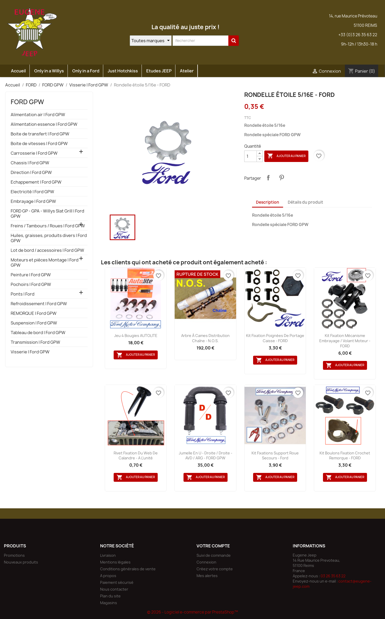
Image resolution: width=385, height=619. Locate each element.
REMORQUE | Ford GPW (34, 313)
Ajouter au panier (286, 156)
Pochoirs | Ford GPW (31, 284)
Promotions (14, 555)
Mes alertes (207, 575)
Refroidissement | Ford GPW (39, 304)
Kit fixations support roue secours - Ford (275, 456)
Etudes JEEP (159, 71)
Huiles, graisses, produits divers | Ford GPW (49, 238)
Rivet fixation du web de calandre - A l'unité (136, 456)
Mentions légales (115, 562)
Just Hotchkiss (123, 71)
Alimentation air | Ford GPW (38, 114)
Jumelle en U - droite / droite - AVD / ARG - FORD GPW (205, 456)
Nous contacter (114, 589)
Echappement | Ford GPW (36, 182)
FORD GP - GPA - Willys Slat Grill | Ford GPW (47, 213)
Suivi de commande (214, 555)
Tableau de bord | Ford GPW (38, 332)
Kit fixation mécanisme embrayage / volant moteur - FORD (344, 340)
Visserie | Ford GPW (30, 352)
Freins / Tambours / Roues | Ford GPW (48, 226)
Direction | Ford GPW (31, 172)
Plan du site (110, 595)
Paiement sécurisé (116, 582)
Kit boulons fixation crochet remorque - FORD (345, 456)
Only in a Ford (85, 71)
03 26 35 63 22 (333, 575)
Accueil (18, 71)
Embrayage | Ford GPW (33, 201)
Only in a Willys (49, 71)
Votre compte (213, 546)
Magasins (108, 602)
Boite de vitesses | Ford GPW (39, 143)
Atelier (187, 71)
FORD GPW (27, 101)
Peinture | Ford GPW (31, 275)
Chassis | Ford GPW (30, 163)
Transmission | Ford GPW (35, 342)
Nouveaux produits (21, 562)
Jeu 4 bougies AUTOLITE (135, 335)
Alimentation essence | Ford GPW (44, 124)
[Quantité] (250, 156)
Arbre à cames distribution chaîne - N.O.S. (205, 338)
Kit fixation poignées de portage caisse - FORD (275, 338)
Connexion (206, 562)
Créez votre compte (215, 568)
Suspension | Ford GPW (34, 323)
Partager (268, 177)
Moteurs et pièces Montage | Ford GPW (44, 262)
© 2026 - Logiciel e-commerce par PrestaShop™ (192, 612)
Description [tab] (267, 202)
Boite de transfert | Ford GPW (40, 134)
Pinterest (281, 177)
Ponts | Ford (22, 294)
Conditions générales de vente (128, 568)
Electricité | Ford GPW (32, 192)
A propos (108, 575)
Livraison (108, 555)
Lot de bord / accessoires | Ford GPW (47, 250)
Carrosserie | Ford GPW (34, 153)
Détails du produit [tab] (305, 202)
